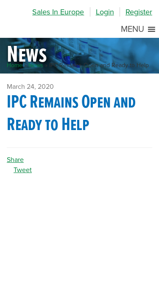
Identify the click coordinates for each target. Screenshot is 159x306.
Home (14, 65)
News (35, 65)
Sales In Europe (58, 12)
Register (139, 12)
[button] (132, 29)
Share (15, 160)
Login (105, 12)
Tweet (23, 170)
